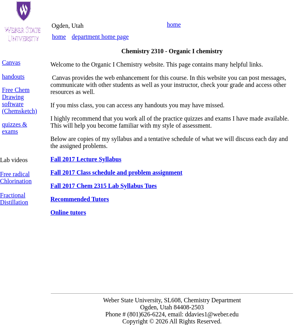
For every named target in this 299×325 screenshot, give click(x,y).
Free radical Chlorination (16, 177)
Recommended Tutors (79, 199)
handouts (13, 76)
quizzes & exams (14, 128)
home (174, 24)
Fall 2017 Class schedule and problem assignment (116, 172)
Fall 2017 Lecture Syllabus (86, 159)
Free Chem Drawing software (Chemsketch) (19, 100)
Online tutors (68, 212)
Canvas (11, 62)
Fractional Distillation (14, 199)
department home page (100, 36)
